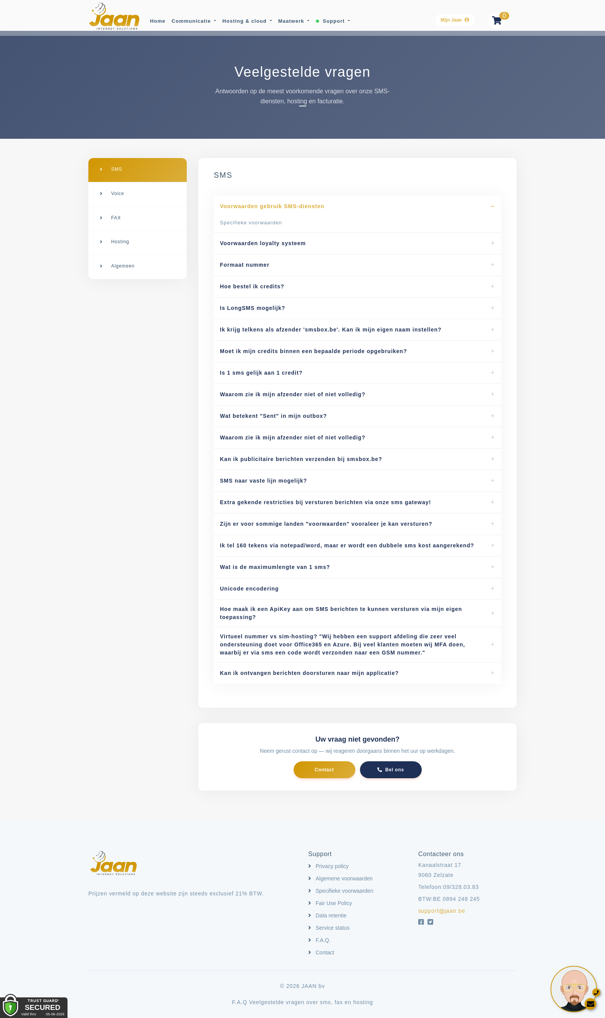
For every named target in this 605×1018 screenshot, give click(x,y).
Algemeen (123, 260)
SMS (116, 169)
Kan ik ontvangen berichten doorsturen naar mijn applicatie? (309, 673)
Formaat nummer (244, 265)
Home (157, 21)
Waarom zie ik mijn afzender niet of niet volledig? (292, 394)
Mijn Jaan (455, 19)
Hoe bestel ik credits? (252, 286)
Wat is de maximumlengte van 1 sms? (275, 567)
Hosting (120, 237)
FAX (116, 214)
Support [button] (330, 21)
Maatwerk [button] (291, 21)
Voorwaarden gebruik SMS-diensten (272, 206)
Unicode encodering (249, 589)
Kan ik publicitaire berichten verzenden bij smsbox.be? (301, 459)
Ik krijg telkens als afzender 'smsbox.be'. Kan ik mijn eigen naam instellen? (330, 329)
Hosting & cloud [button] (245, 21)
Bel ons (390, 769)
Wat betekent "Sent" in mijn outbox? (273, 416)
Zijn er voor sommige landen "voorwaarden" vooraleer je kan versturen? (326, 524)
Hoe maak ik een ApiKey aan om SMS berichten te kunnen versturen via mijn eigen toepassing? (341, 613)
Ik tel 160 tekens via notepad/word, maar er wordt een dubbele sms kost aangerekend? (347, 545)
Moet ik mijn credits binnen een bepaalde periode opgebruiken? (313, 351)
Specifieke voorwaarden (251, 222)
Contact (324, 769)
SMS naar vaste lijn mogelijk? (263, 481)
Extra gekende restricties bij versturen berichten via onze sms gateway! (325, 502)
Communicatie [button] (191, 21)
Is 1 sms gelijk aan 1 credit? (261, 373)
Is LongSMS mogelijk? (252, 308)
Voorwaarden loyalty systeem (263, 243)
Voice (117, 192)
